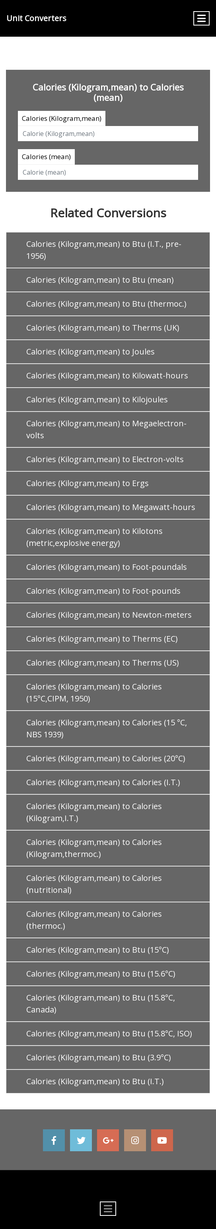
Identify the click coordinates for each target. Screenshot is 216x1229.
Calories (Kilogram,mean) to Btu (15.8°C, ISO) (109, 1033)
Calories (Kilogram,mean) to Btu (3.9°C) (98, 1057)
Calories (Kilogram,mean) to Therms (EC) (102, 638)
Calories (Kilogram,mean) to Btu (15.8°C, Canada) (100, 1003)
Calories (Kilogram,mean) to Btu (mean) (100, 279)
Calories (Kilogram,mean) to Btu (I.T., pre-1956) (103, 249)
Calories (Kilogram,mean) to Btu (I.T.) (95, 1081)
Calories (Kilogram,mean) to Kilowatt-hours (107, 375)
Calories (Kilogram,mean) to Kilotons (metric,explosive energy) (94, 537)
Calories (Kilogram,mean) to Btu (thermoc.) (106, 303)
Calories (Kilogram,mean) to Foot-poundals (106, 566)
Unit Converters (36, 18)
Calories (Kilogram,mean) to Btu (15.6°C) (100, 973)
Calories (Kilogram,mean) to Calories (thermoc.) (94, 919)
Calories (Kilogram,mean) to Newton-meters (109, 614)
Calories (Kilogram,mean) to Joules (90, 351)
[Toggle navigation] (201, 18)
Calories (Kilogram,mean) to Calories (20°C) (105, 758)
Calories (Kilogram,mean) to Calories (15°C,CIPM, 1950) (94, 692)
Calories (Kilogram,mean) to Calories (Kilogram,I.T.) (94, 812)
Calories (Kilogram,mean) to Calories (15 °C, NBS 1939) (106, 728)
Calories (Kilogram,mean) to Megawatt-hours (110, 507)
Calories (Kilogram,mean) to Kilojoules (97, 399)
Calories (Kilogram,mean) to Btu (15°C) (97, 949)
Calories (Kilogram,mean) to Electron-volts (105, 459)
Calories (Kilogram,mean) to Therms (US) (102, 662)
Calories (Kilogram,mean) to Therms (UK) (102, 327)
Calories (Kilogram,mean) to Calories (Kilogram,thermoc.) (94, 848)
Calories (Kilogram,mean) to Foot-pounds (103, 590)
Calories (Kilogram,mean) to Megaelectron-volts (106, 429)
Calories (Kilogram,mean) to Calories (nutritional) (94, 884)
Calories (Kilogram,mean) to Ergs (87, 483)
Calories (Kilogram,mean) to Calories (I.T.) (103, 782)
